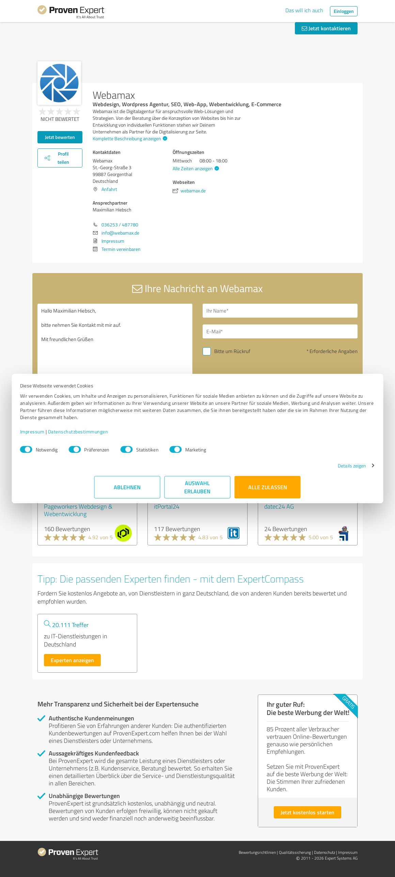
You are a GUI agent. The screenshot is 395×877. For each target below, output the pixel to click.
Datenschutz (324, 852)
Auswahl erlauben (198, 494)
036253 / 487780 (119, 224)
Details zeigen (278, 472)
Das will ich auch (304, 10)
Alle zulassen (267, 494)
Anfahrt (109, 189)
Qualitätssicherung (295, 852)
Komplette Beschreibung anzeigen (129, 138)
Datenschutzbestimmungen (152, 438)
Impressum (106, 438)
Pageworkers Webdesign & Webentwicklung (78, 510)
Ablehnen (127, 494)
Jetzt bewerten (60, 137)
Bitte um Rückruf (232, 351)
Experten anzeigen (72, 660)
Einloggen (344, 11)
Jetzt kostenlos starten (307, 812)
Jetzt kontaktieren (326, 28)
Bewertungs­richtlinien (257, 852)
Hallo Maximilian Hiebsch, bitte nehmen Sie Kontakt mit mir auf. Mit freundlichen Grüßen (114, 361)
